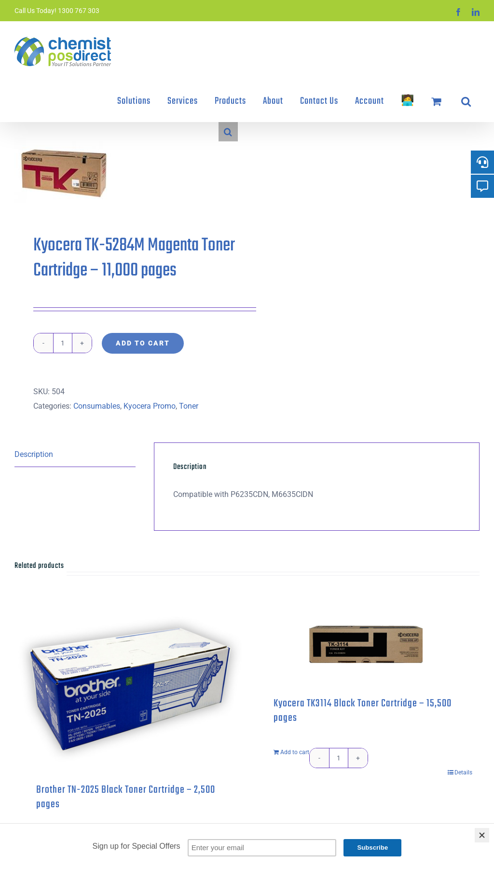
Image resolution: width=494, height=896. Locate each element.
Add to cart (143, 343)
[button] (466, 101)
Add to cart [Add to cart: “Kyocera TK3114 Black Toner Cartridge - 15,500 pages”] (294, 752)
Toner (188, 406)
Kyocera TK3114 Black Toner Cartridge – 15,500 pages (363, 710)
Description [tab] (33, 454)
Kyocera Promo (150, 406)
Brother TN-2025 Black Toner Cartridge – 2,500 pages (125, 797)
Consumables (96, 406)
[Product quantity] (62, 343)
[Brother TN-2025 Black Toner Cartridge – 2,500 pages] (128, 687)
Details (463, 772)
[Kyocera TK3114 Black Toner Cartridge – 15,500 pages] (366, 644)
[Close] (482, 835)
